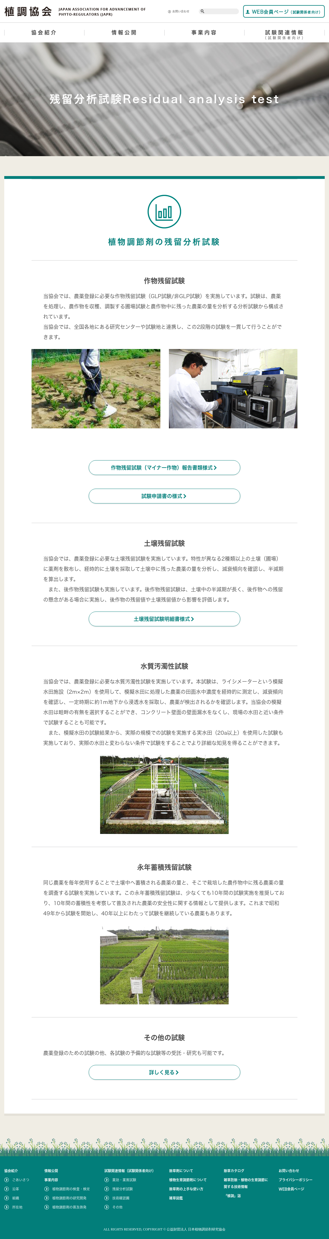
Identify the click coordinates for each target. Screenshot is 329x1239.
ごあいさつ (20, 1180)
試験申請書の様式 (164, 496)
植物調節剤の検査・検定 (71, 1189)
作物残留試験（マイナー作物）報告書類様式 (164, 467)
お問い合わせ (178, 11)
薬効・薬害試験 (124, 1180)
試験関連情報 (285, 36)
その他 (117, 1207)
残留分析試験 (122, 1189)
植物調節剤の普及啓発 (69, 1207)
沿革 (15, 1189)
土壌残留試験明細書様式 (164, 619)
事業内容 (204, 32)
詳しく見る (164, 1072)
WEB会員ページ (283, 11)
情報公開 (124, 32)
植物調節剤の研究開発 (69, 1198)
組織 (15, 1198)
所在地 (17, 1207)
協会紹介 (44, 32)
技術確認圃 (120, 1198)
